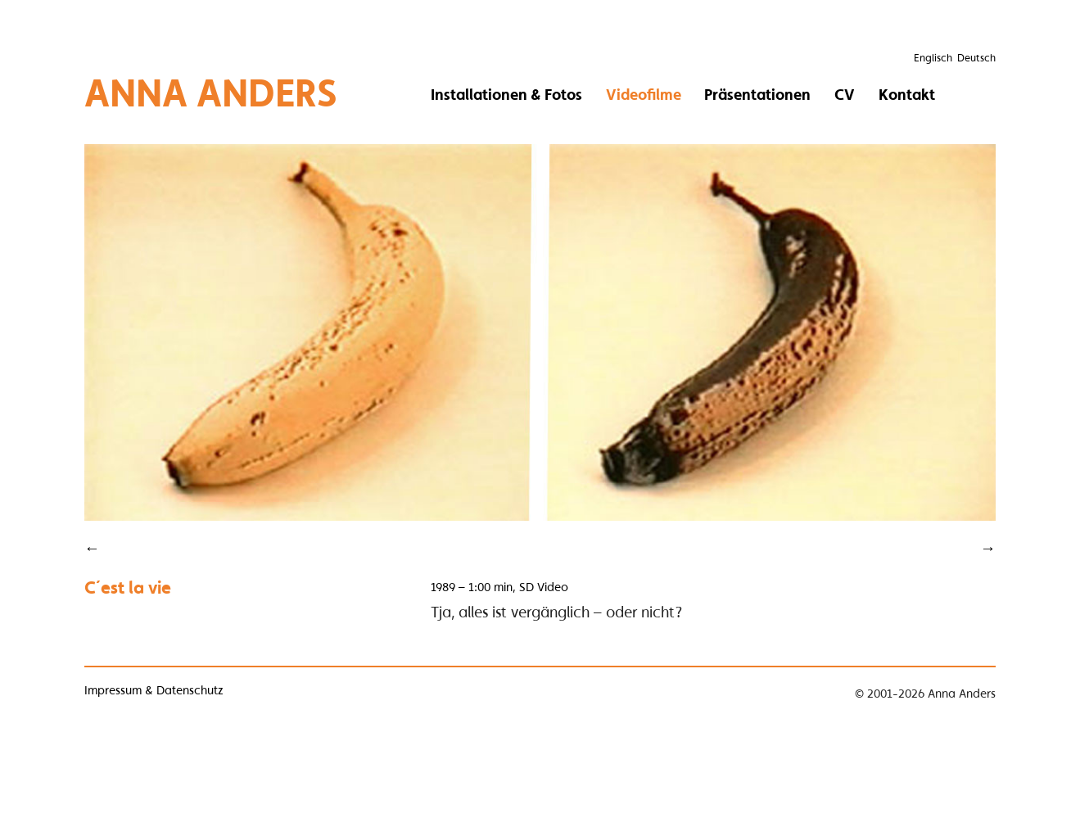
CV (844, 94)
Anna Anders (210, 92)
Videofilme (643, 94)
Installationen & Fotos (506, 94)
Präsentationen (757, 94)
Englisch (933, 58)
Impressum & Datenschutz (154, 690)
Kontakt (907, 94)
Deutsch (976, 58)
